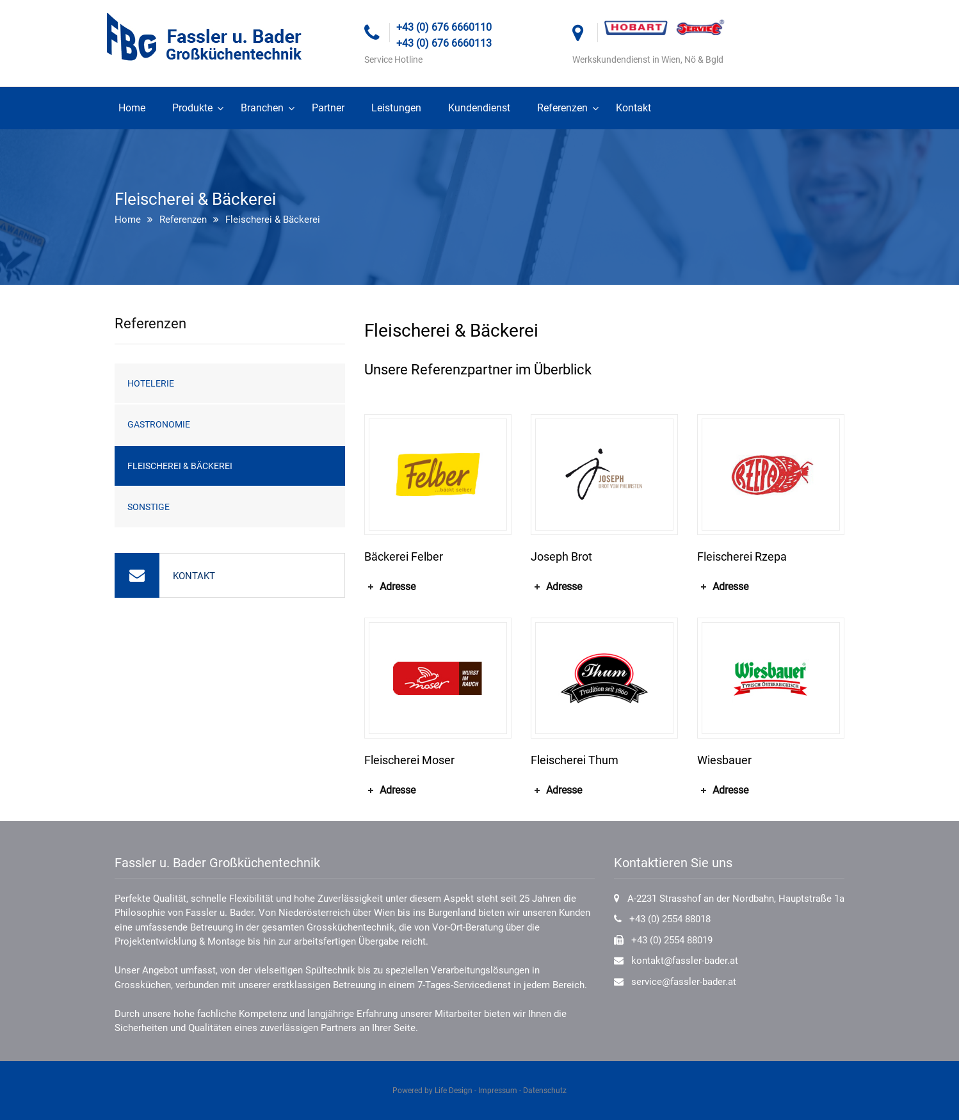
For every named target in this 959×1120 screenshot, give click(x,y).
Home (131, 108)
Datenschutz (545, 1090)
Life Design (453, 1090)
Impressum (497, 1090)
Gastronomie (158, 424)
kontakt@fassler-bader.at (684, 960)
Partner (328, 108)
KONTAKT (194, 576)
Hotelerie (150, 383)
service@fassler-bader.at (683, 982)
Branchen (262, 108)
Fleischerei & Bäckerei (179, 466)
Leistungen (396, 108)
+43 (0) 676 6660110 (444, 27)
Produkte (192, 108)
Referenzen (562, 108)
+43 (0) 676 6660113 (444, 43)
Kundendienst (479, 108)
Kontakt (633, 108)
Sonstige (148, 507)
